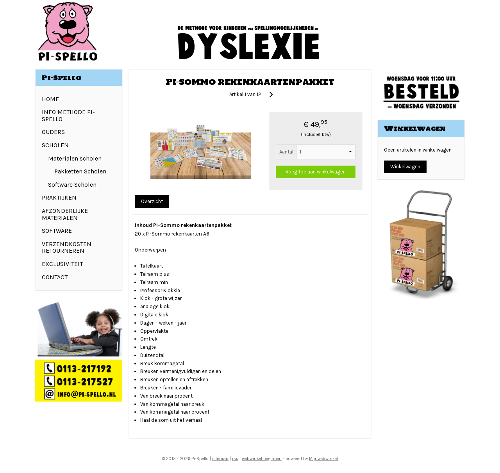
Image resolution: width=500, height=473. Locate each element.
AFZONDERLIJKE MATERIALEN (65, 214)
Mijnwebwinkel (323, 458)
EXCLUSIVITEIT (62, 264)
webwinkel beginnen (262, 458)
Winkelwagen (405, 167)
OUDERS (53, 132)
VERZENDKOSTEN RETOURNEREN (66, 247)
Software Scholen (72, 184)
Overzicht (152, 201)
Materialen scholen (75, 158)
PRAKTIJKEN (59, 197)
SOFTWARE (57, 230)
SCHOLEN (55, 145)
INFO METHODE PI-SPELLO (68, 115)
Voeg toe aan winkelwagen (316, 172)
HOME (50, 99)
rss (235, 458)
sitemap (220, 458)
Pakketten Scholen (80, 171)
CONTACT (55, 277)
